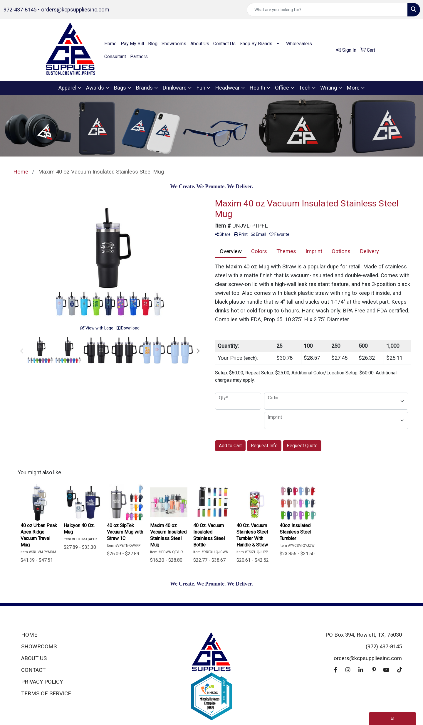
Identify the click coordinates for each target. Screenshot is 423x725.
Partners (139, 56)
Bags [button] (120, 88)
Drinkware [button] (174, 88)
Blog (152, 43)
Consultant (115, 56)
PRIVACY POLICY (42, 682)
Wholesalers (299, 43)
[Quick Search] (327, 9)
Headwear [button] (227, 88)
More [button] (353, 88)
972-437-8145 (20, 9)
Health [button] (257, 88)
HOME (29, 635)
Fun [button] (200, 88)
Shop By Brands (256, 43)
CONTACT (33, 670)
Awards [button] (95, 88)
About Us (199, 43)
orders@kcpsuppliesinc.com (75, 9)
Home (110, 43)
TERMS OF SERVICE (46, 693)
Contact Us (224, 43)
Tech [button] (304, 88)
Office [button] (282, 88)
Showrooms (174, 43)
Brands (144, 88)
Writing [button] (328, 88)
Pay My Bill (132, 43)
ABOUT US (34, 658)
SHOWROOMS (39, 646)
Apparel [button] (67, 88)
